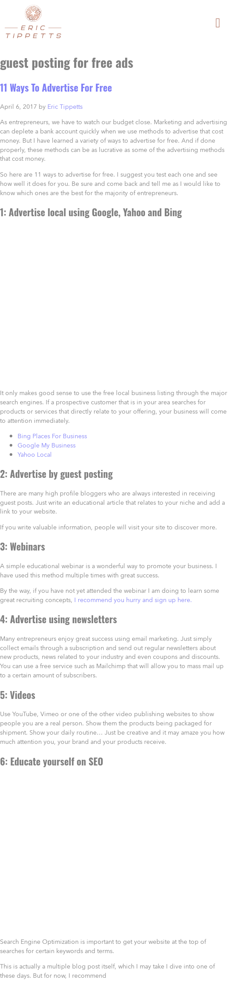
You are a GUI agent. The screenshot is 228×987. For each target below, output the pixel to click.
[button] (218, 23)
